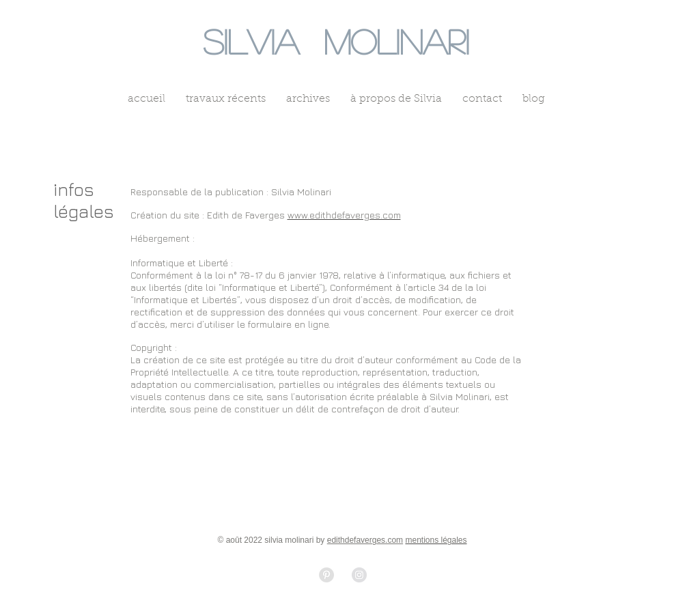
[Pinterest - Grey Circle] (326, 574)
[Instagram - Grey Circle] (359, 574)
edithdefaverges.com (365, 540)
